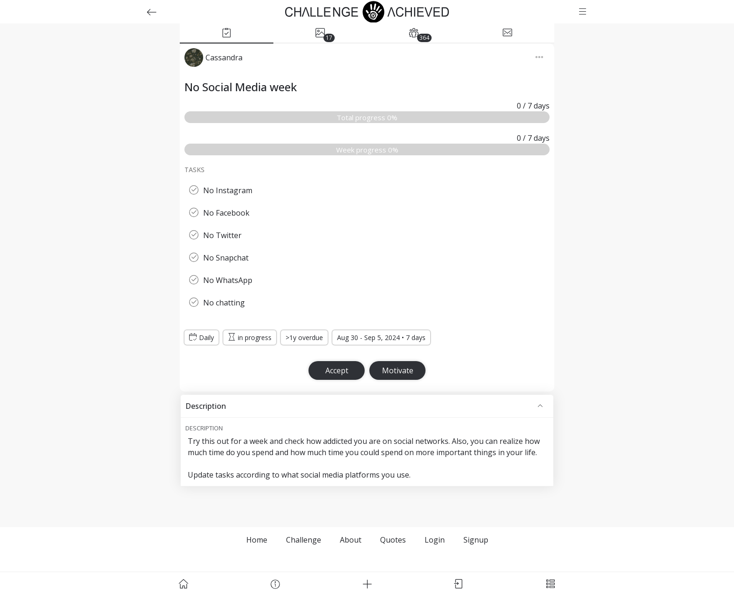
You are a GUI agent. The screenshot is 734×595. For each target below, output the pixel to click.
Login (435, 540)
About (350, 540)
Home (256, 540)
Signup (475, 540)
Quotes (393, 540)
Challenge (303, 540)
